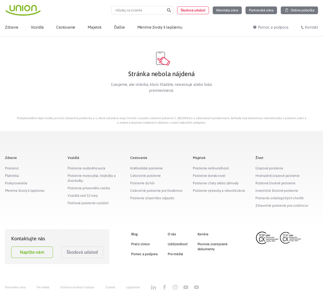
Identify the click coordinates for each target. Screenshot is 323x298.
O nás (172, 234)
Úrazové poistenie (269, 168)
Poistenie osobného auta (86, 168)
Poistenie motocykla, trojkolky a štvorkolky (92, 178)
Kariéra (203, 234)
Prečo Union (140, 244)
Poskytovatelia (16, 183)
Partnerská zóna (15, 287)
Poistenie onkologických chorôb (279, 198)
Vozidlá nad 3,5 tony (83, 196)
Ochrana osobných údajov (77, 287)
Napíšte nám (32, 252)
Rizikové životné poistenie (275, 183)
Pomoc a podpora (144, 254)
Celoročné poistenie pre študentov (156, 191)
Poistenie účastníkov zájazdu (152, 198)
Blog (134, 234)
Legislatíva (133, 287)
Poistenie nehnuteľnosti (211, 168)
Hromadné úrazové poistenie (277, 176)
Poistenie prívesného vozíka (89, 188)
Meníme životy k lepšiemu (24, 191)
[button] (193, 10)
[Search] (169, 10)
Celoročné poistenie (145, 176)
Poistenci (12, 168)
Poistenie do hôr (142, 183)
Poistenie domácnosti (209, 176)
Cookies (110, 287)
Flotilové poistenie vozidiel (88, 203)
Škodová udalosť (82, 252)
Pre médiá (175, 254)
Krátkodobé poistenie (146, 168)
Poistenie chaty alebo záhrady (216, 183)
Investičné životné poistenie (276, 191)
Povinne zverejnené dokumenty (213, 246)
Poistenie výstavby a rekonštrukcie (219, 191)
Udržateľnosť (178, 244)
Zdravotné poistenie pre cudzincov (281, 205)
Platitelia (12, 176)
